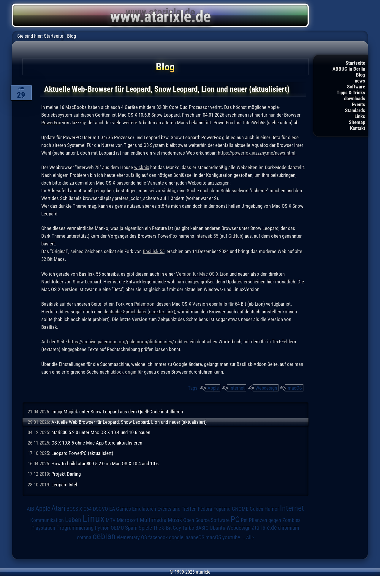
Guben (256, 509)
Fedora (205, 509)
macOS (295, 388)
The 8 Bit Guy (167, 528)
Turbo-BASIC (195, 528)
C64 (87, 509)
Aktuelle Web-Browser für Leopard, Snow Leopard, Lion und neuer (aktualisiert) (129, 422)
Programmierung (75, 527)
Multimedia (153, 519)
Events (358, 104)
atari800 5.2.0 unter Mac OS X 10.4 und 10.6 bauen (100, 432)
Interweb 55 (206, 236)
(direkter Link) (161, 312)
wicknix (141, 167)
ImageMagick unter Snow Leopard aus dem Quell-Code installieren (117, 412)
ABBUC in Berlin (348, 69)
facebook (158, 537)
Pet (244, 520)
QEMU (117, 528)
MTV (110, 520)
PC (235, 519)
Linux (93, 518)
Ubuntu (217, 528)
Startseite (355, 63)
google (176, 537)
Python (102, 528)
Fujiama (222, 509)
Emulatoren (144, 509)
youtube (231, 537)
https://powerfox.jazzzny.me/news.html (256, 153)
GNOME (240, 509)
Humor (272, 509)
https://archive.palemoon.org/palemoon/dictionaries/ (121, 342)
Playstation (43, 528)
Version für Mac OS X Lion (202, 274)
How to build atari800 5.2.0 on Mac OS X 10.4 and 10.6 (105, 463)
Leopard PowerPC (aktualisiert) (82, 453)
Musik (175, 520)
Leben (73, 520)
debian (104, 536)
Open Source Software (206, 520)
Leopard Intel (64, 485)
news (360, 81)
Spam (131, 528)
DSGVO (100, 509)
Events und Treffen (177, 509)
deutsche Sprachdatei (125, 312)
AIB (30, 509)
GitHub (235, 236)
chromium (288, 528)
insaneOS (194, 537)
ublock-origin (123, 372)
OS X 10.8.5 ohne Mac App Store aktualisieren (96, 443)
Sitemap (357, 122)
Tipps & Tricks (351, 93)
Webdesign (266, 388)
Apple (213, 388)
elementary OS (132, 537)
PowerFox (51, 123)
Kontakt (357, 128)
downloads (354, 98)
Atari (58, 508)
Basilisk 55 (153, 251)
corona (84, 537)
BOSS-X (74, 509)
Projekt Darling (66, 474)
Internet (237, 388)
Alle (250, 537)
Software (356, 87)
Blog (360, 75)
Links (359, 116)
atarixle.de (264, 527)
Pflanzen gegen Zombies (274, 520)
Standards (355, 110)
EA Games (120, 509)
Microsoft (128, 520)
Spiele (145, 527)
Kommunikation (47, 520)
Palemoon (144, 304)
